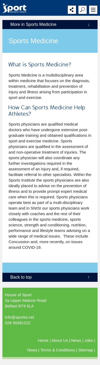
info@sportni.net (19, 317)
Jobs (89, 340)
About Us (59, 340)
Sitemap (85, 350)
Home (43, 340)
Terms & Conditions (57, 350)
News (76, 340)
